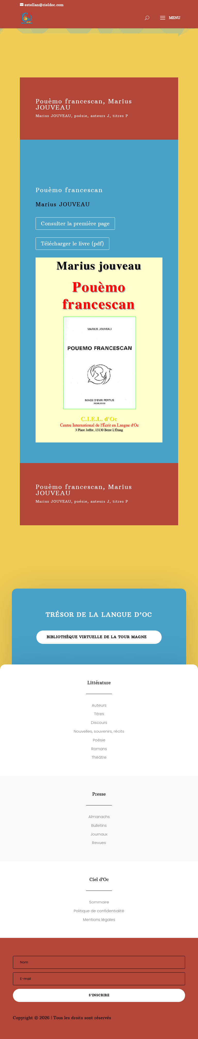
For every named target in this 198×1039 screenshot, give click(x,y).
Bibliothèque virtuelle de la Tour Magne (97, 637)
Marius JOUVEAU (53, 115)
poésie (80, 115)
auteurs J (100, 115)
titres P (120, 115)
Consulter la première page (75, 223)
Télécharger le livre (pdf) (72, 243)
